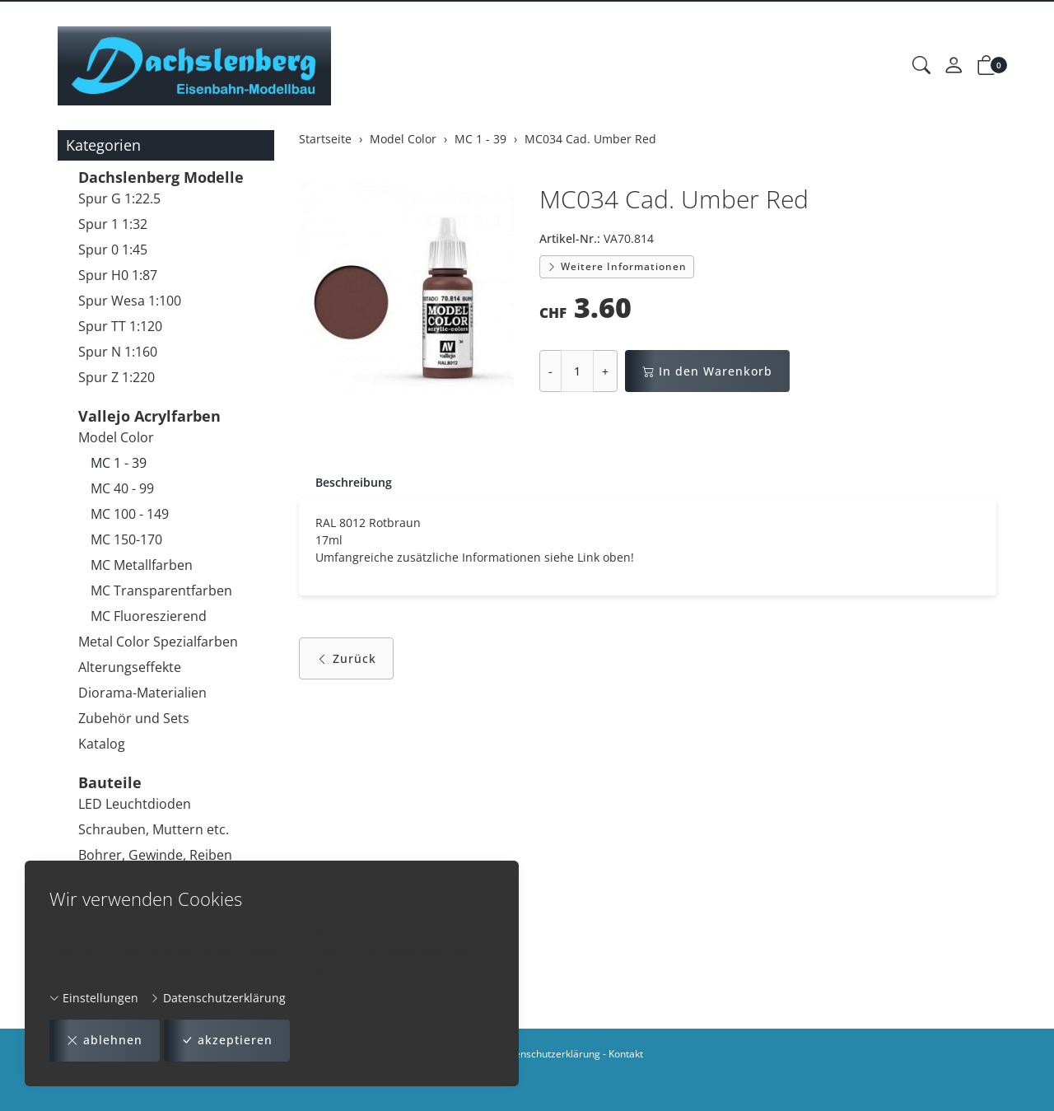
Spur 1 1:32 (112, 224)
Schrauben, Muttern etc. (153, 829)
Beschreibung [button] (353, 482)
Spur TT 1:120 (120, 326)
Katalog (101, 744)
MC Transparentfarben (161, 590)
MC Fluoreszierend (149, 616)
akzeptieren (227, 1040)
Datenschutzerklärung (218, 998)
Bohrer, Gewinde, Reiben (155, 855)
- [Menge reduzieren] (550, 371)
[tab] (345, 482)
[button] (921, 66)
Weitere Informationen (617, 266)
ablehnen (104, 1040)
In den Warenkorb (707, 371)
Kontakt (626, 1054)
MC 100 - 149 (130, 514)
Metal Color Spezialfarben (158, 642)
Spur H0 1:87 (117, 275)
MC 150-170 (126, 539)
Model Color (116, 437)
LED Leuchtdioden (134, 804)
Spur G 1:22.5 (119, 198)
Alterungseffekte (129, 667)
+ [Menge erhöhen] (605, 371)
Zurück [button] (346, 658)
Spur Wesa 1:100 (129, 301)
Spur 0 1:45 (112, 249)
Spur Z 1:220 (116, 377)
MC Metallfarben (142, 565)
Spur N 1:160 (117, 352)
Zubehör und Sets (133, 718)
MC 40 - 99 (122, 488)
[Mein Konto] (953, 65)
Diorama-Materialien (142, 693)
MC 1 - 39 (119, 463)
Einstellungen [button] (93, 998)
